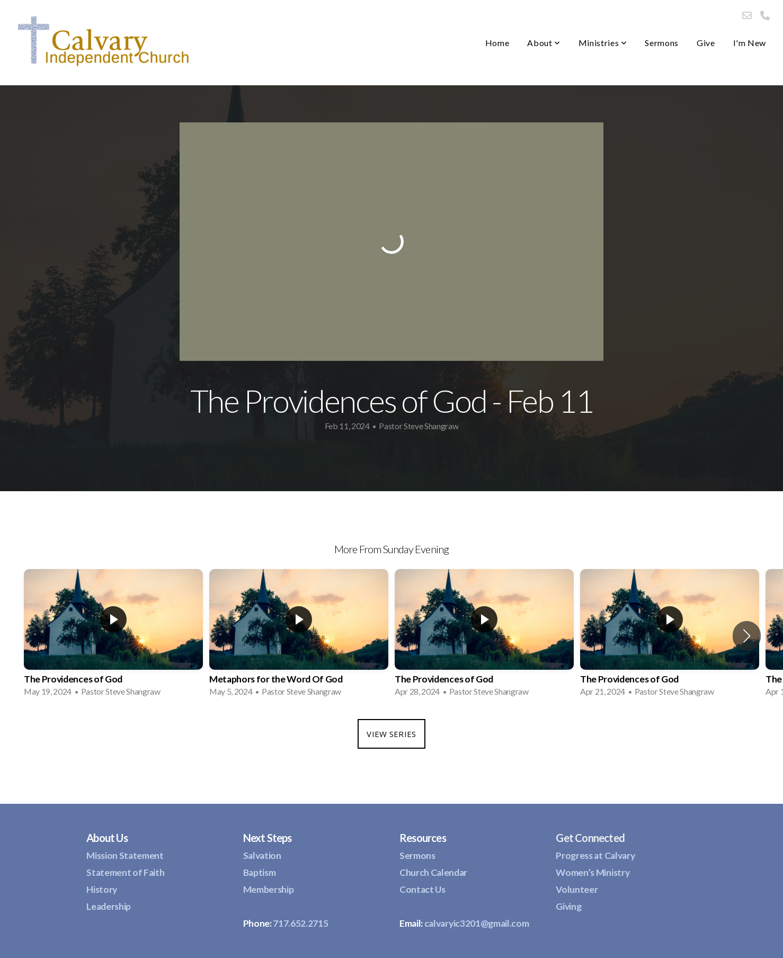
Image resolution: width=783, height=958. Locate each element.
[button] (747, 635)
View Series (391, 734)
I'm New (749, 43)
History (101, 889)
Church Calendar (433, 872)
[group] (113, 636)
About (543, 43)
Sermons (661, 43)
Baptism (259, 872)
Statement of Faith (125, 872)
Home (497, 43)
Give (706, 43)
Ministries (603, 43)
